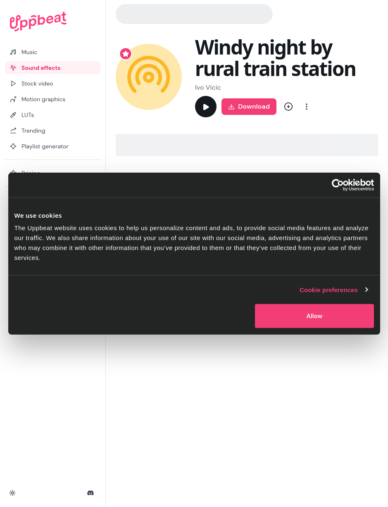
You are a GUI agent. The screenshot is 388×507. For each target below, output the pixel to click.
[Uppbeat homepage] (52, 21)
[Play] (206, 106)
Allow (314, 316)
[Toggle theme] (12, 493)
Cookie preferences (329, 289)
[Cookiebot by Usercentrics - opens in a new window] (338, 185)
